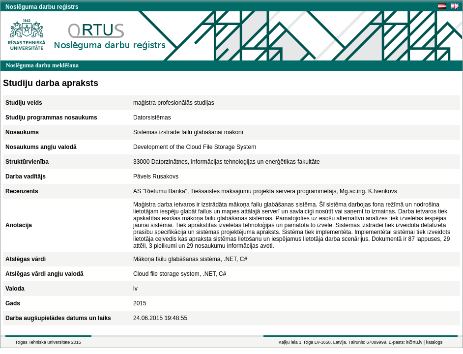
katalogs (434, 342)
